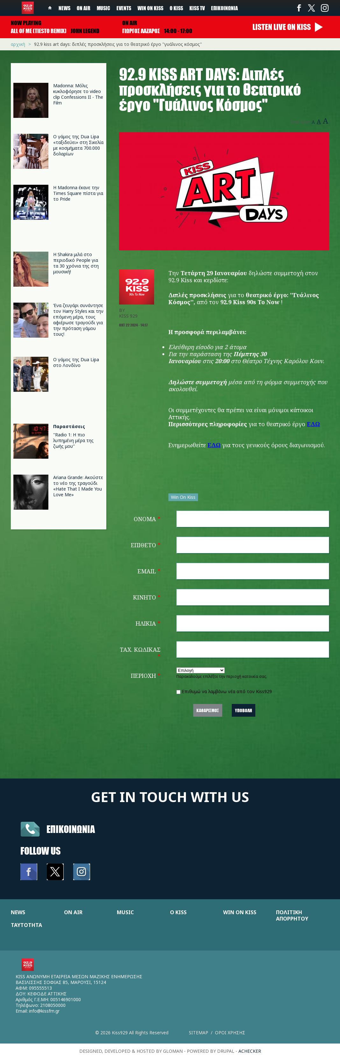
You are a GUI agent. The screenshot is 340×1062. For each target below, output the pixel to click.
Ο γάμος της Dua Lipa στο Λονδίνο (76, 362)
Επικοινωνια (70, 829)
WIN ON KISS (239, 912)
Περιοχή (145, 675)
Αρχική (18, 44)
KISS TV (197, 8)
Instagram (324, 8)
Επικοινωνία (224, 8)
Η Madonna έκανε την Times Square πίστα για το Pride (78, 193)
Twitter (311, 8)
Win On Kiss (183, 497)
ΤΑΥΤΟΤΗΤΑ (26, 925)
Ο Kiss (176, 8)
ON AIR (73, 912)
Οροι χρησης (230, 1033)
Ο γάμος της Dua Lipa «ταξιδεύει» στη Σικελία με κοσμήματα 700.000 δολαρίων (78, 145)
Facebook (299, 8)
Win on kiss (150, 8)
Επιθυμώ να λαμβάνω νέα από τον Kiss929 (227, 691)
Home (50, 8)
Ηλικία (148, 623)
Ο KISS (178, 912)
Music (103, 8)
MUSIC (125, 912)
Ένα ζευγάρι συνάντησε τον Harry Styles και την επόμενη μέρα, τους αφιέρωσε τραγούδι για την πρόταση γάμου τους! (78, 319)
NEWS (18, 912)
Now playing (26, 22)
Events (124, 8)
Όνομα (147, 518)
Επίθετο (145, 545)
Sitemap (198, 1033)
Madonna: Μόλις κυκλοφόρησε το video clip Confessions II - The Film (78, 94)
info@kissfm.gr (44, 1011)
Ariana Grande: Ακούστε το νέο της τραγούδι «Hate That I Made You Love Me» (78, 486)
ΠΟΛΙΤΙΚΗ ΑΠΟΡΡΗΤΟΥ (292, 915)
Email (149, 571)
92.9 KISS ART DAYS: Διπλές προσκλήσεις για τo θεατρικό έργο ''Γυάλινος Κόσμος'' (118, 44)
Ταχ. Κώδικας (140, 653)
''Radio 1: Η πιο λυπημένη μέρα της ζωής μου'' (73, 440)
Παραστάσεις (69, 426)
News (64, 8)
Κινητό (146, 597)
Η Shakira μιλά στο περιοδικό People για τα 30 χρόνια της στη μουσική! (76, 263)
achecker (249, 1051)
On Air (83, 8)
